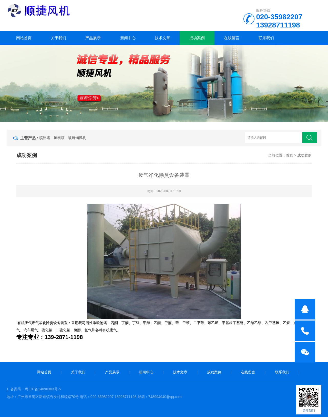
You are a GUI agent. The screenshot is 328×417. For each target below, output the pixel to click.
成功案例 (197, 38)
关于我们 (58, 38)
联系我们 (266, 38)
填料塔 (59, 138)
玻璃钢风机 (77, 138)
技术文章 (162, 38)
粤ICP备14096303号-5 (43, 389)
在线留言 (231, 38)
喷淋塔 (44, 138)
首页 (289, 155)
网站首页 (24, 38)
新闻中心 (128, 38)
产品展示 (93, 38)
